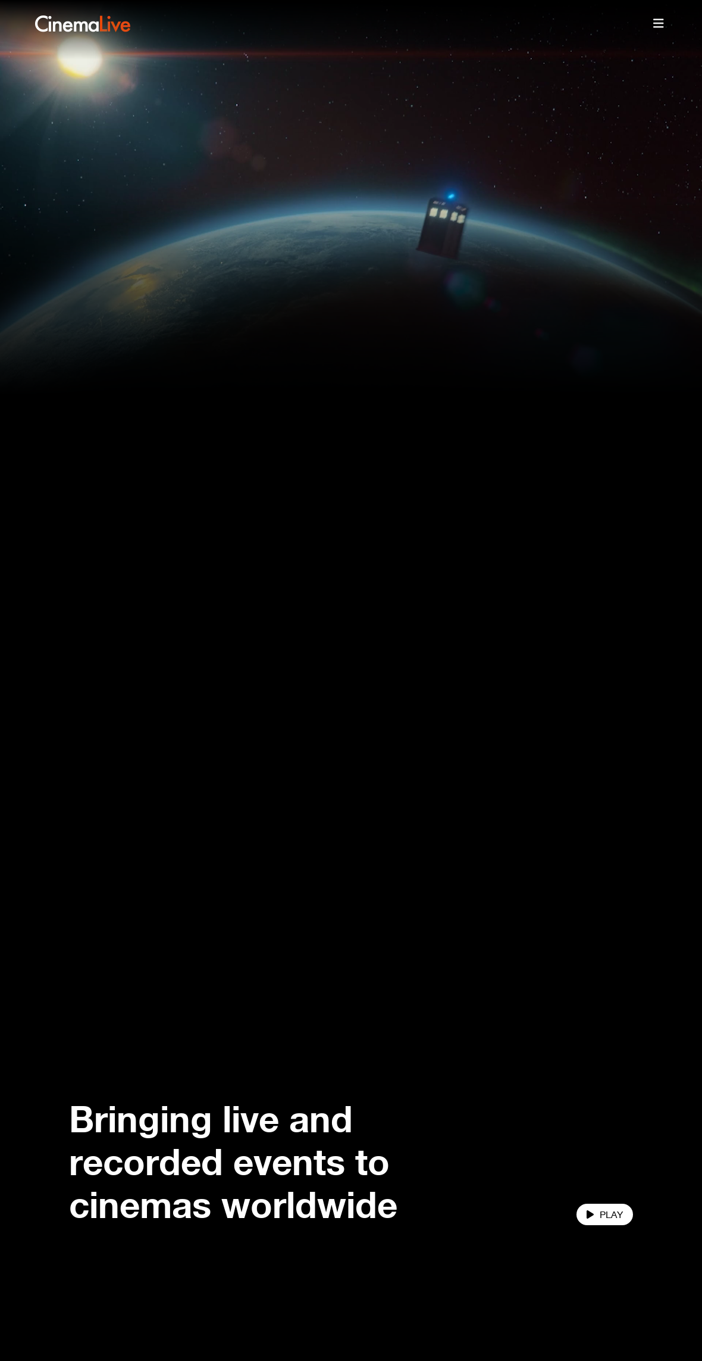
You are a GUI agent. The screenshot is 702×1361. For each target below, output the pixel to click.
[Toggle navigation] (658, 24)
